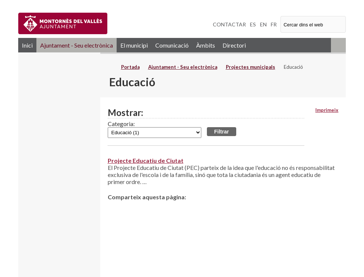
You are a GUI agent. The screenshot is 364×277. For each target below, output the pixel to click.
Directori (234, 45)
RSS (338, 45)
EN (263, 24)
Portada (130, 67)
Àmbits (205, 45)
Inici (27, 45)
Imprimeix (326, 110)
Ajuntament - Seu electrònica (76, 45)
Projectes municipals (250, 67)
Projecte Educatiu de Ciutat (145, 160)
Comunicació (172, 45)
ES (253, 24)
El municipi (134, 45)
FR (274, 24)
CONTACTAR (229, 24)
